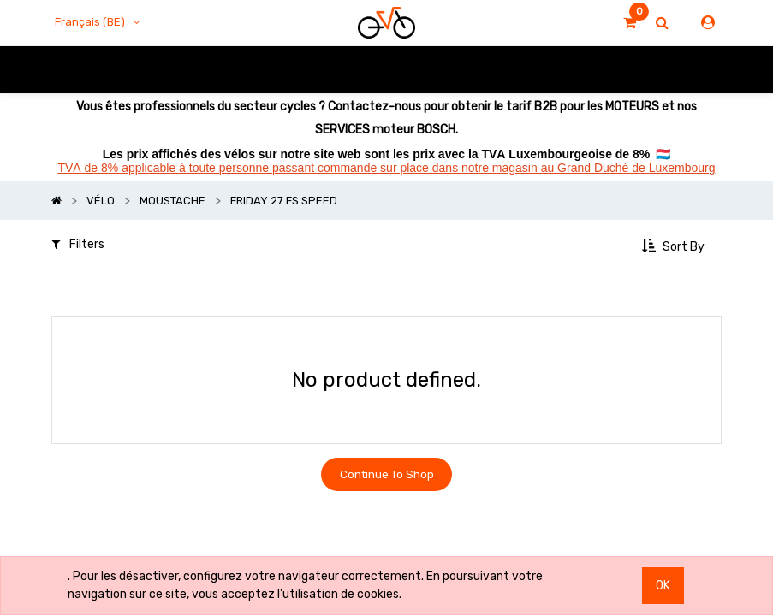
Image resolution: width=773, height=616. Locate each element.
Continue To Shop (387, 476)
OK (663, 585)
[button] (675, 246)
